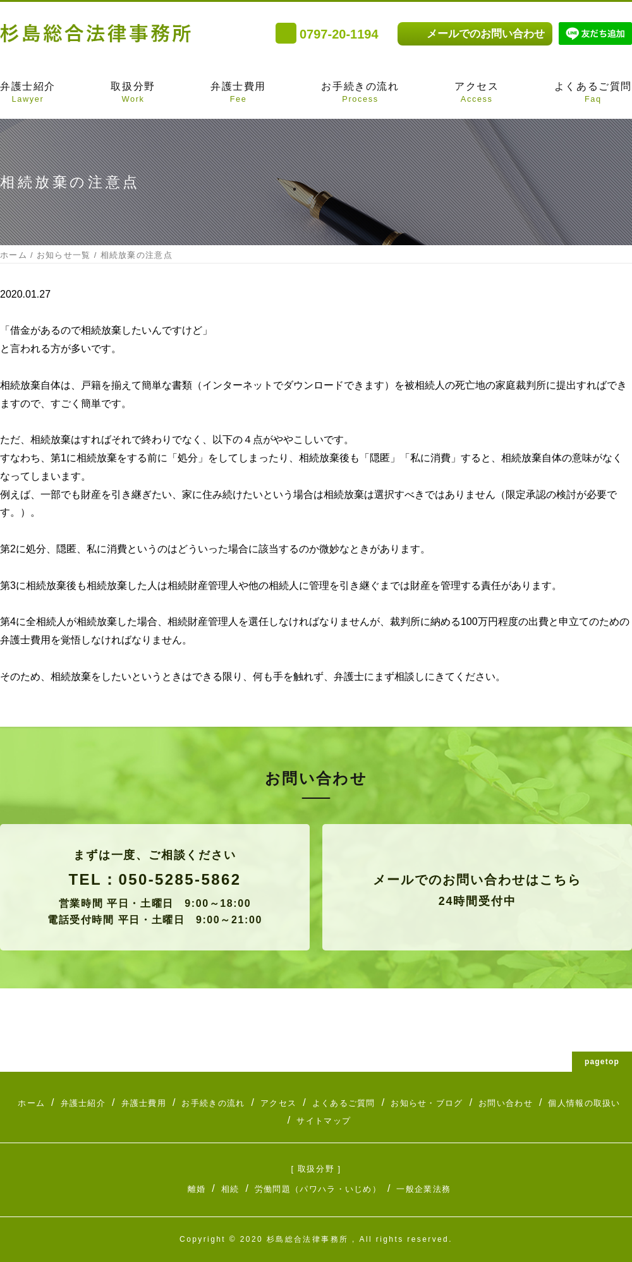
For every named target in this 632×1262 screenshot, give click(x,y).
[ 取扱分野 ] (316, 1169)
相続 (230, 1189)
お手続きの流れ (360, 94)
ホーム (13, 255)
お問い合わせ (505, 1103)
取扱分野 (133, 94)
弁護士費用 (238, 94)
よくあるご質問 (593, 94)
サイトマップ (323, 1120)
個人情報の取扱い (584, 1103)
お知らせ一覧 (64, 255)
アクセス (476, 94)
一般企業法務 (423, 1189)
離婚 (197, 1189)
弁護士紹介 (28, 94)
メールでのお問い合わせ (486, 34)
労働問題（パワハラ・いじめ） (318, 1189)
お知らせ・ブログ (427, 1103)
